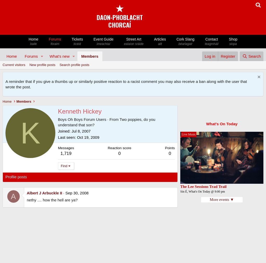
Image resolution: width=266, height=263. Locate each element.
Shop (233, 41)
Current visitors (14, 65)
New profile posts (42, 65)
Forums (55, 41)
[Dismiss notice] (258, 77)
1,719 (66, 153)
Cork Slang (185, 41)
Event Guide (103, 41)
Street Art (133, 41)
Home (33, 41)
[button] (42, 56)
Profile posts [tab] (16, 177)
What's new (60, 56)
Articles (160, 41)
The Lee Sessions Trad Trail (203, 187)
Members (89, 56)
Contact (211, 41)
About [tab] (86, 177)
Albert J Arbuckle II (44, 193)
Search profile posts (74, 65)
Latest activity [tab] (44, 177)
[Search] (251, 56)
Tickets (77, 41)
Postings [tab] (68, 177)
